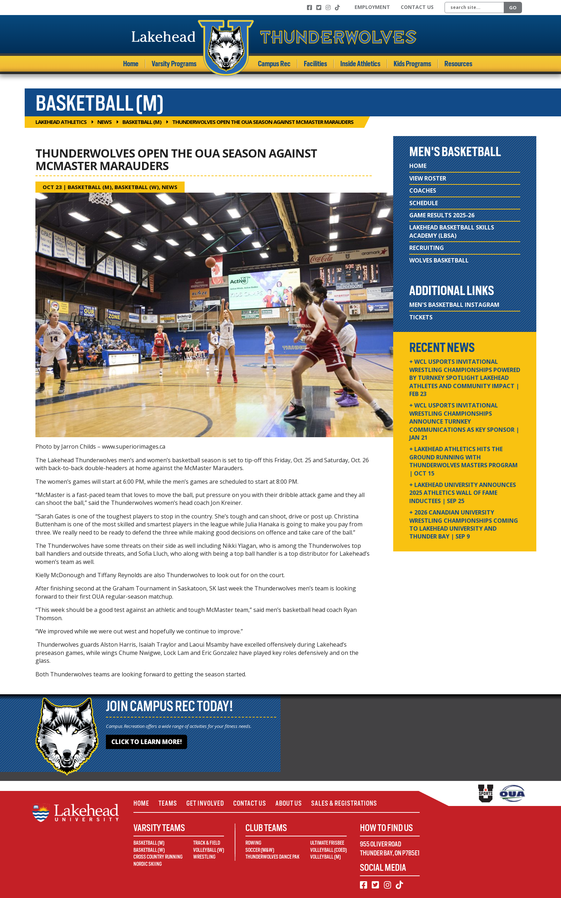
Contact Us (417, 7)
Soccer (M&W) (259, 850)
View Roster (427, 178)
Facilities (315, 63)
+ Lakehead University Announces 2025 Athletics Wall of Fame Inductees (462, 493)
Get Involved (205, 803)
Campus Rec (274, 63)
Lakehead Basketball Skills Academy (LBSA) (451, 231)
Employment (372, 7)
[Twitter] (318, 7)
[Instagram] (328, 7)
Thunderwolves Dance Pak (272, 857)
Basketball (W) (136, 186)
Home (130, 63)
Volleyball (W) (208, 850)
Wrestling (204, 857)
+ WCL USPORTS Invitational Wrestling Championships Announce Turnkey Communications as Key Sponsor (464, 421)
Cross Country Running (157, 857)
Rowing (253, 843)
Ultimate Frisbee (327, 843)
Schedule (423, 203)
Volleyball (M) (325, 857)
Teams (167, 803)
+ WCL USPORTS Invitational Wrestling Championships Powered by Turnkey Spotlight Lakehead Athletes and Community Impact (464, 378)
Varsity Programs (174, 63)
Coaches (422, 190)
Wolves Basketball (439, 260)
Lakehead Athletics (61, 121)
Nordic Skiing (147, 864)
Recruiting (426, 248)
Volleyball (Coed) (328, 850)
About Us (288, 803)
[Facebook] (309, 7)
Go (513, 7)
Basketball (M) (141, 121)
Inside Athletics (360, 63)
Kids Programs (412, 63)
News (104, 121)
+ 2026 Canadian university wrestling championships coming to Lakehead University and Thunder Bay (463, 524)
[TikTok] (337, 7)
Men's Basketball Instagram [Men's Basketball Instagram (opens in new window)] (454, 305)
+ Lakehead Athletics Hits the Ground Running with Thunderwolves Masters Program (463, 461)
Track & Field (206, 843)
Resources (458, 63)
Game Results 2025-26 (441, 215)
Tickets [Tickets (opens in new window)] (421, 317)
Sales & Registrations (344, 803)
